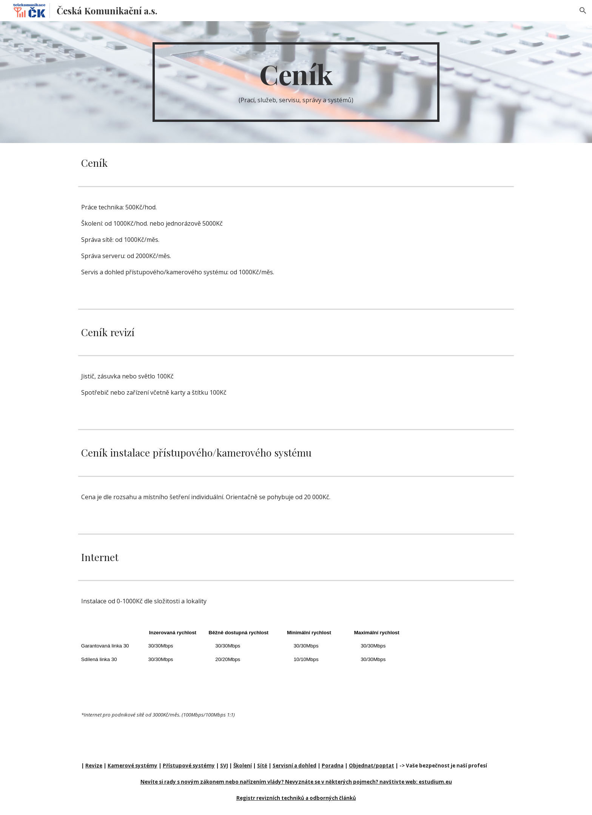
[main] (296, 82)
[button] (583, 11)
